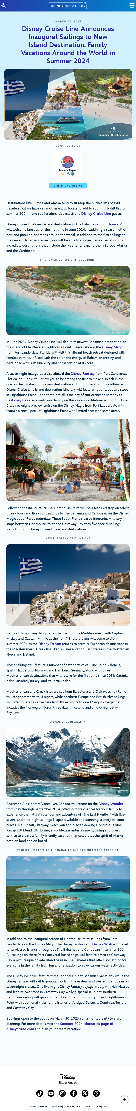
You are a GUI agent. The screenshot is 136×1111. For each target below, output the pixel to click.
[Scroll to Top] (124, 1099)
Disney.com (101, 1106)
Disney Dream (49, 644)
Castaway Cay (17, 400)
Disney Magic (112, 347)
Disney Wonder (111, 804)
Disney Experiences (38, 1106)
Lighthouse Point (114, 224)
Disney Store (73, 1106)
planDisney (57, 1106)
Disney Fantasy (83, 374)
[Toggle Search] (132, 5)
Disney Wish (102, 944)
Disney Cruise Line (96, 214)
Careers (88, 1106)
